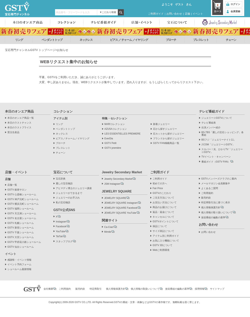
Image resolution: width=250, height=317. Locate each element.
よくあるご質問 (209, 188)
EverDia (108, 138)
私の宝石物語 (63, 202)
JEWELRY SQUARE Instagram (121, 202)
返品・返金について (163, 212)
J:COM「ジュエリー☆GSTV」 (218, 144)
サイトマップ (217, 288)
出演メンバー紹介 (211, 127)
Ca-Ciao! (109, 227)
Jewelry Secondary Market (118, 178)
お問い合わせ (174, 13)
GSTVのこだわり (162, 193)
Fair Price (158, 188)
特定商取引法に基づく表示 (215, 202)
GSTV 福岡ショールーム (20, 208)
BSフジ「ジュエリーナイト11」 (218, 140)
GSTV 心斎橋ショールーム (21, 194)
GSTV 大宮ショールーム (20, 237)
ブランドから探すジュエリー (168, 138)
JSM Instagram (112, 183)
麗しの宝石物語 (64, 183)
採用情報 (199, 288)
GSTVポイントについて (165, 221)
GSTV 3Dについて (162, 245)
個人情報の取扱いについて (145, 288)
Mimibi (107, 231)
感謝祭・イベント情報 (19, 260)
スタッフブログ (64, 241)
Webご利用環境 (161, 250)
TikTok (59, 236)
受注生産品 (13, 132)
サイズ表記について (163, 231)
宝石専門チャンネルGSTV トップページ (30, 50)
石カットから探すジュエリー (168, 134)
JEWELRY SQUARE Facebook (120, 207)
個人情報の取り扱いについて (216, 212)
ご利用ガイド (156, 13)
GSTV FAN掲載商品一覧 (166, 143)
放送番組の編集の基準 (213, 217)
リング (19, 39)
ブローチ (171, 39)
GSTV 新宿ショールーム (20, 227)
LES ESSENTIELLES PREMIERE (122, 134)
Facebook (61, 226)
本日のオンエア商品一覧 (20, 118)
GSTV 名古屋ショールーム (21, 218)
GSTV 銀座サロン (17, 189)
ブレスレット (201, 39)
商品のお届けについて (165, 207)
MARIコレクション (114, 124)
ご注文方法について (163, 197)
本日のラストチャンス (19, 123)
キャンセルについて (163, 217)
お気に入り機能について (166, 240)
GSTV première (112, 148)
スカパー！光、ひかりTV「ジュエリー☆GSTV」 (222, 151)
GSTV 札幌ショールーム (20, 223)
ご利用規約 (207, 193)
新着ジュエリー (161, 124)
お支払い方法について (165, 202)
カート (217, 8)
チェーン (231, 39)
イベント (198, 13)
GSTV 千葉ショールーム (20, 232)
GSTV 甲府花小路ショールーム (24, 242)
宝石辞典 (60, 178)
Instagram (61, 221)
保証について (160, 226)
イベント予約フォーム (19, 264)
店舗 (187, 13)
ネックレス (86, 39)
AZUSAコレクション (115, 129)
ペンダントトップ (52, 39)
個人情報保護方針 (210, 207)
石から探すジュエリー (165, 129)
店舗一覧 (12, 185)
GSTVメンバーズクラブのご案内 (219, 178)
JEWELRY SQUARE (115, 198)
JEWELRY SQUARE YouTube (120, 212)
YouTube (60, 231)
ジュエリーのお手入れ (68, 197)
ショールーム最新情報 (19, 269)
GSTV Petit (110, 143)
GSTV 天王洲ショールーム (21, 213)
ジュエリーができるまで (69, 193)
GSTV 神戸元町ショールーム (23, 199)
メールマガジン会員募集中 (215, 183)
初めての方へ (160, 183)
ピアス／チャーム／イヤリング (72, 138)
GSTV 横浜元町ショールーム (23, 204)
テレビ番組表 (208, 123)
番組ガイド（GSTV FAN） (215, 161)
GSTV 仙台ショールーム (20, 247)
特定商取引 (96, 288)
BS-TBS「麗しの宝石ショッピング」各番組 (222, 134)
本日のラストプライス (19, 127)
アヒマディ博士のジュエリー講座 (74, 188)
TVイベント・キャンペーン (216, 157)
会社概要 (48, 288)
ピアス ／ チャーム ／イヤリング (129, 39)
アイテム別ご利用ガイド (166, 236)
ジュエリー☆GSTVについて (216, 118)
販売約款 (206, 197)
